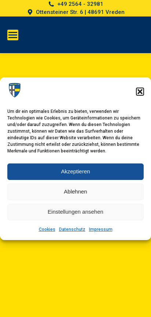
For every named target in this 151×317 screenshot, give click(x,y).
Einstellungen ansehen (75, 212)
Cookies (47, 229)
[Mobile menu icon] (12, 35)
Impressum (101, 229)
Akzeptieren (75, 171)
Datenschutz (72, 229)
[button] (140, 91)
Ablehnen (75, 191)
